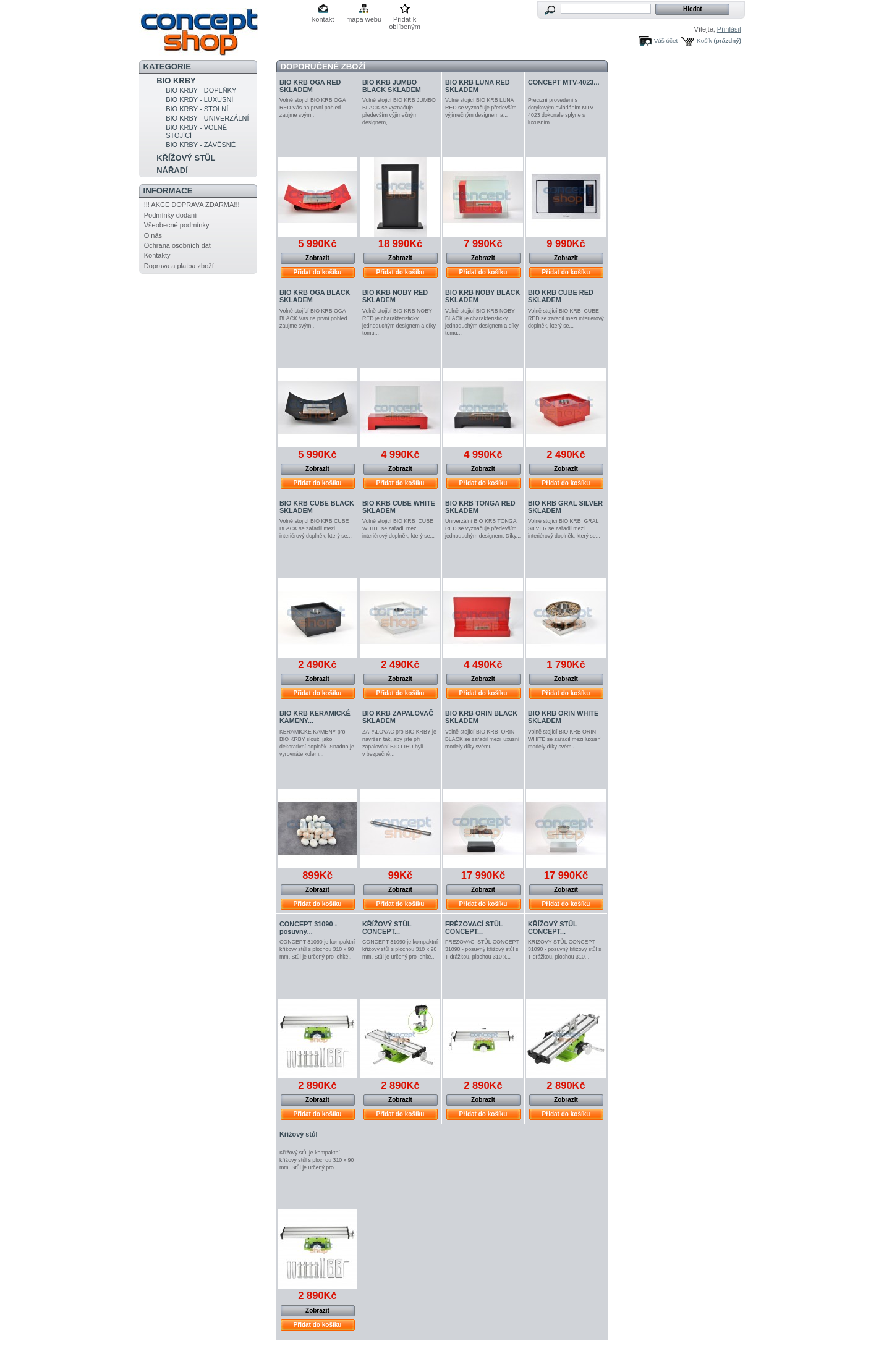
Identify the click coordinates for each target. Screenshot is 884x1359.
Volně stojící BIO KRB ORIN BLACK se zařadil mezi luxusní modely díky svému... (482, 739)
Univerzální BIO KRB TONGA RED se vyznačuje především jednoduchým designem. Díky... (483, 528)
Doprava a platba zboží (179, 265)
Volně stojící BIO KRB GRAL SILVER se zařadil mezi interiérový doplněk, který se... (564, 528)
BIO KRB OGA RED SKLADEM (310, 85)
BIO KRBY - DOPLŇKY (201, 90)
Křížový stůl (298, 1134)
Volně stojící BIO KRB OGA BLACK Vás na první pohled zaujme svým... (313, 318)
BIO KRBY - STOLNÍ (197, 108)
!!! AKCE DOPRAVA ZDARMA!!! (192, 204)
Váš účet (666, 40)
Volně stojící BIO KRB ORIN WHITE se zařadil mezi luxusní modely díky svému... (565, 739)
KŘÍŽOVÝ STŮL (185, 158)
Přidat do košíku (318, 272)
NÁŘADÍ (172, 170)
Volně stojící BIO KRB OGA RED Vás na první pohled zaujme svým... (312, 107)
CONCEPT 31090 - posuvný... (308, 927)
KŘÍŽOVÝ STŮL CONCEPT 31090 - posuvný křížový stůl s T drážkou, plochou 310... (564, 949)
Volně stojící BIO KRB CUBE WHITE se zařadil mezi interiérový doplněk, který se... (398, 528)
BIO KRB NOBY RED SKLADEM (395, 296)
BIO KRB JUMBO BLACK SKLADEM (391, 85)
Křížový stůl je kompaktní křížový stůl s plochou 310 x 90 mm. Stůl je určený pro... (316, 1160)
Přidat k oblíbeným (404, 20)
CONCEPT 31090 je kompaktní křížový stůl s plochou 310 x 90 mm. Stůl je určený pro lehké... (317, 949)
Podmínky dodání (170, 215)
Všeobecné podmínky (177, 225)
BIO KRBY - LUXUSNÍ (199, 99)
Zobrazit (317, 258)
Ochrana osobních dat (177, 245)
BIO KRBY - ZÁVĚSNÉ (201, 144)
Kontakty (157, 255)
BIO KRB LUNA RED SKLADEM (477, 85)
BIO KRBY (176, 80)
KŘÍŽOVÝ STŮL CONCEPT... (387, 927)
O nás (153, 235)
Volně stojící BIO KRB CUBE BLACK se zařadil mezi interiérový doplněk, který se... (315, 528)
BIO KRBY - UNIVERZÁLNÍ (207, 118)
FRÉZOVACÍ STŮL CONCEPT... (474, 927)
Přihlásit (729, 29)
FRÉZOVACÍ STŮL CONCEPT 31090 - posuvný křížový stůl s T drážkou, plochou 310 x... (482, 949)
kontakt (323, 19)
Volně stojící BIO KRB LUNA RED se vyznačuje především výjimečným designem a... (480, 107)
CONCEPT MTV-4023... (563, 82)
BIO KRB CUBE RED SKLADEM (560, 296)
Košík (704, 40)
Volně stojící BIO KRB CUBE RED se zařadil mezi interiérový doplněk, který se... (566, 318)
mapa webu (363, 19)
